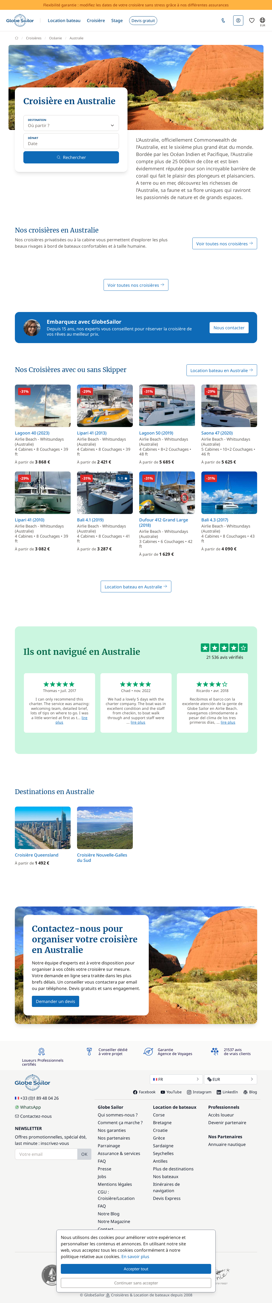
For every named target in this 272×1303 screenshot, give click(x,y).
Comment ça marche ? (120, 1122)
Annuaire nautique (227, 1144)
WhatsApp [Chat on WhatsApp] (28, 1107)
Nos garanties (112, 1130)
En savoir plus (135, 1256)
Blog (250, 1091)
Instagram (199, 1091)
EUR (230, 1079)
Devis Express (167, 1198)
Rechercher (71, 157)
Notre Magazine (114, 1221)
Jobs (102, 1176)
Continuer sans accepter (136, 1282)
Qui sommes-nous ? (118, 1115)
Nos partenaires (114, 1138)
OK (84, 1154)
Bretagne (162, 1122)
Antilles (160, 1161)
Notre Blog (109, 1214)
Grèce (159, 1138)
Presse (104, 1169)
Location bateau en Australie (221, 370)
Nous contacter (229, 328)
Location (126, 1198)
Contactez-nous (33, 1116)
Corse (159, 1115)
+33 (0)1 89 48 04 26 (37, 1098)
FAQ (102, 1161)
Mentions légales (115, 1184)
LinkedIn (227, 1091)
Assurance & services (119, 1153)
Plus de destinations (173, 1169)
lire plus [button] (138, 722)
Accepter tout (136, 1268)
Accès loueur (221, 1115)
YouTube (171, 1091)
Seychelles (163, 1153)
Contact (105, 1229)
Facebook (144, 1091)
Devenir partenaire (227, 1122)
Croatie (160, 1130)
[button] (64, 20)
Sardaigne (163, 1146)
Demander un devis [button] (55, 1001)
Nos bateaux (165, 1176)
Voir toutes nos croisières (224, 244)
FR (176, 1079)
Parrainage (109, 1146)
